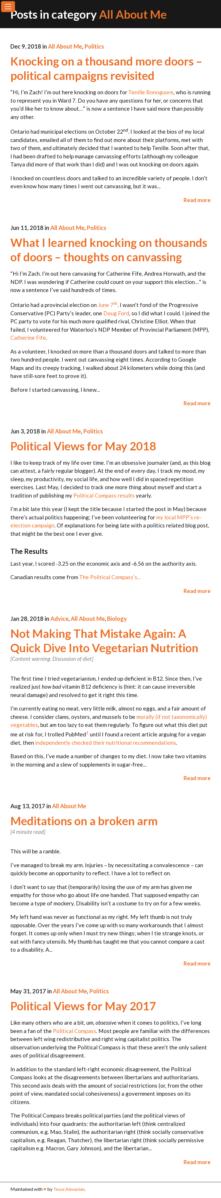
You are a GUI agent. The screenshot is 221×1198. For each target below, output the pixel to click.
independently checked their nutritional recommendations (105, 742)
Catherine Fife (28, 337)
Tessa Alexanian (69, 1189)
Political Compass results (104, 495)
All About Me (65, 46)
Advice (59, 618)
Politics (94, 46)
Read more (197, 200)
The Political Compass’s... (110, 577)
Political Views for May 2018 (83, 446)
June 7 (107, 305)
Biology (117, 618)
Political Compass (74, 1031)
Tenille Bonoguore (151, 92)
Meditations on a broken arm (84, 821)
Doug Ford (116, 313)
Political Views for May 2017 (83, 1006)
